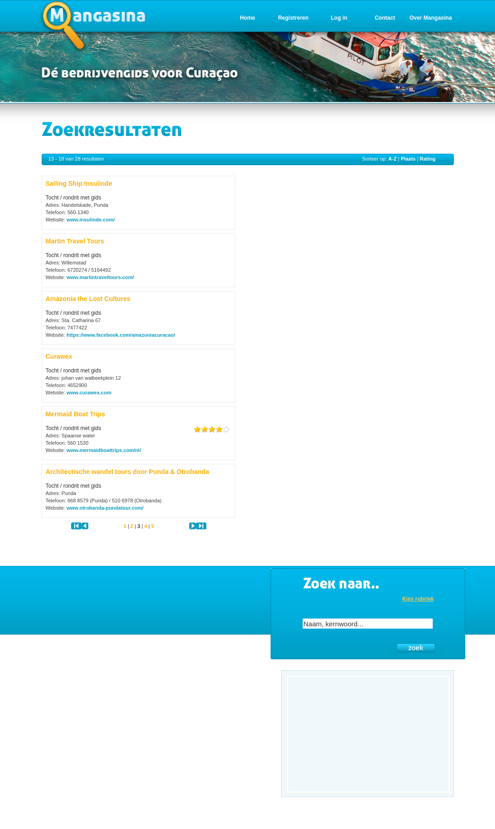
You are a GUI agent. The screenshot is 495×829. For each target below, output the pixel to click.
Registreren (293, 18)
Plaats (408, 158)
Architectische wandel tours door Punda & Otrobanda (127, 471)
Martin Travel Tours (75, 241)
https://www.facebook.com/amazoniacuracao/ (120, 335)
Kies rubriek (418, 599)
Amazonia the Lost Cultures (88, 298)
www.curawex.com (88, 392)
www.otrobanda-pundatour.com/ (104, 508)
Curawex (59, 356)
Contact (385, 18)
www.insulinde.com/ (90, 219)
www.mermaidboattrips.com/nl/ (103, 450)
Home (247, 18)
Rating (427, 158)
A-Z (392, 158)
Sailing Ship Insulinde (79, 183)
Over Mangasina (430, 18)
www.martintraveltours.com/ (100, 277)
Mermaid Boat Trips (75, 414)
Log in (339, 18)
